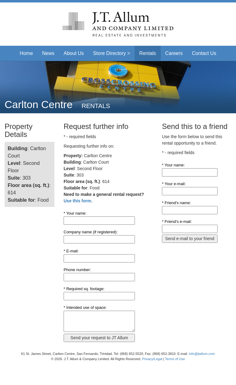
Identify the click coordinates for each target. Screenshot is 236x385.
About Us (74, 53)
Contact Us (204, 53)
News (48, 53)
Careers (174, 53)
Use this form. (78, 200)
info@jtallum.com (202, 354)
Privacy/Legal (152, 359)
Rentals (147, 53)
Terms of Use (175, 359)
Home (26, 53)
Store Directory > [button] (111, 53)
